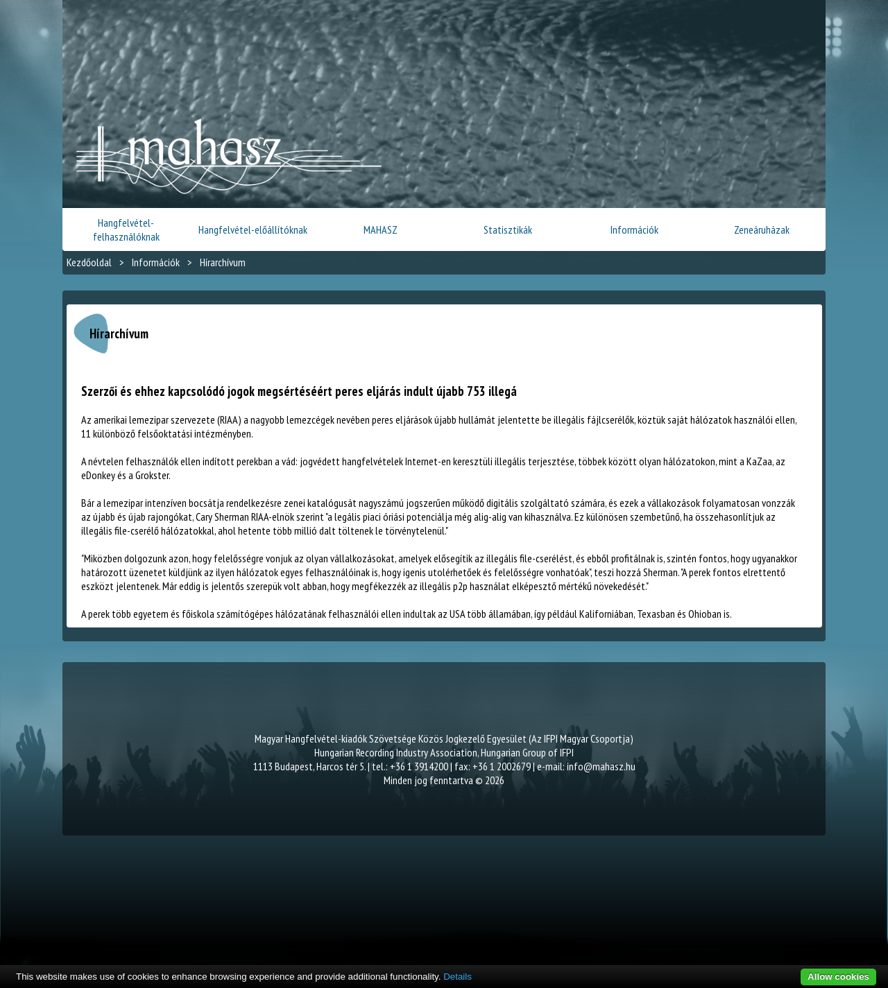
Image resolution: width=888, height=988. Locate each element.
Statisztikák (508, 229)
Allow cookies (838, 976)
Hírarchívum (223, 262)
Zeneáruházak (761, 229)
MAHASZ (381, 229)
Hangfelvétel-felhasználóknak (126, 229)
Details (457, 976)
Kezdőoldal (89, 262)
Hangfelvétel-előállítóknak (252, 229)
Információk (634, 229)
